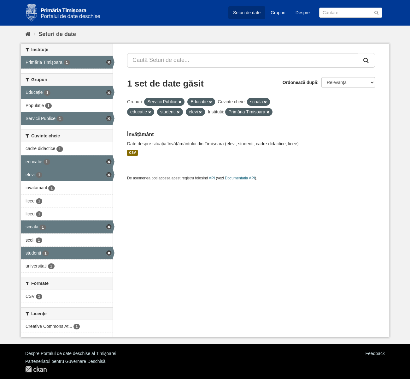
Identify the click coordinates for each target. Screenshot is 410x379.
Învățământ (140, 134)
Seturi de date (247, 12)
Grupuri (278, 12)
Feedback (375, 353)
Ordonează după (300, 82)
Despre (303, 12)
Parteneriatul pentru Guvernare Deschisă (65, 361)
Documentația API (240, 178)
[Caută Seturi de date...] (242, 60)
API (212, 178)
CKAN (36, 369)
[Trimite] (376, 12)
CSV (132, 153)
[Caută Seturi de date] (350, 13)
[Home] (28, 34)
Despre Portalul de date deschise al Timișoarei (70, 353)
